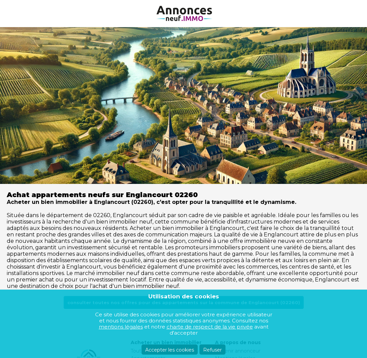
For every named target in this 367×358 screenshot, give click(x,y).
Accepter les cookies (169, 350)
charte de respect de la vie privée (210, 326)
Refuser (212, 350)
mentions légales (121, 326)
